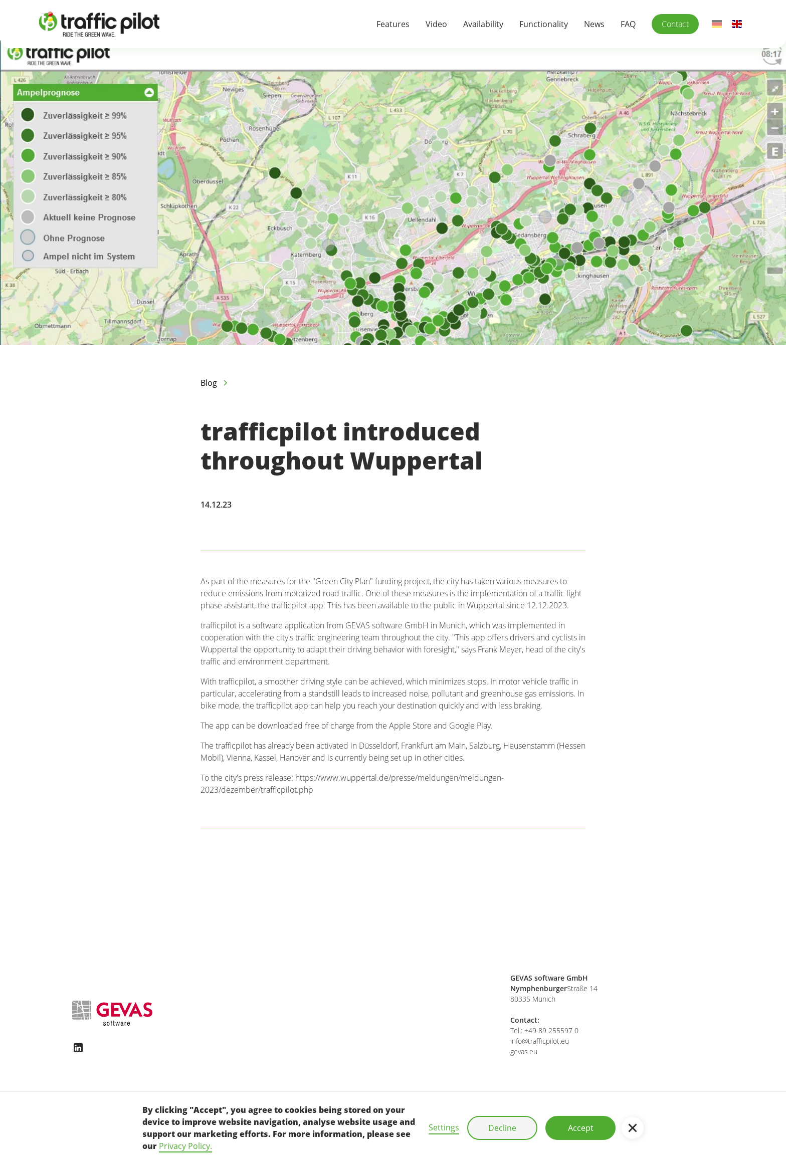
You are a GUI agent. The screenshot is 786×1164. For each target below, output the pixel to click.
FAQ (628, 24)
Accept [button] (581, 1127)
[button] (633, 1128)
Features (393, 24)
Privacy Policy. (185, 1145)
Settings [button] (444, 1127)
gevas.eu (523, 1051)
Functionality (543, 24)
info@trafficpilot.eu (539, 1041)
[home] (99, 24)
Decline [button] (502, 1127)
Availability (483, 24)
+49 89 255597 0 (551, 1030)
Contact (675, 24)
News (594, 24)
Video (436, 24)
